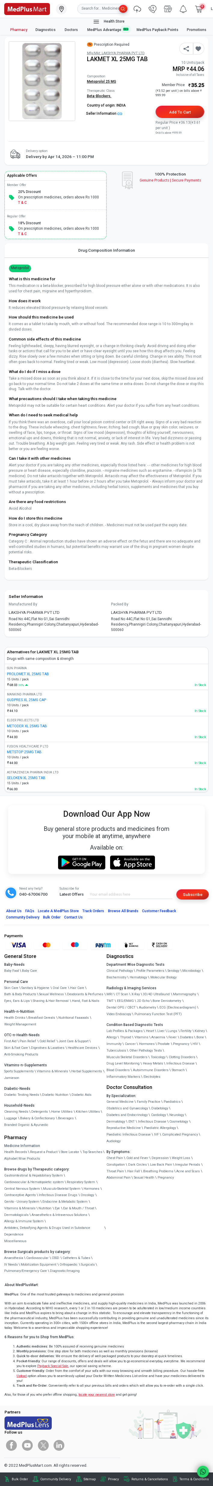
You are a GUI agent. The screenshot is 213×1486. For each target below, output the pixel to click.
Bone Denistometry (167, 1001)
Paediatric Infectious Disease (128, 1134)
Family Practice (148, 1102)
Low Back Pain (161, 1165)
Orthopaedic (69, 1265)
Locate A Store (58, 911)
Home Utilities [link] (62, 1112)
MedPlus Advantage (108, 29)
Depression (160, 1158)
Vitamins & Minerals (20, 1208)
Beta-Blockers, (99, 96)
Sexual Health (144, 1178)
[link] (27, 8)
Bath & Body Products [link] (20, 994)
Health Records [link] (15, 1152)
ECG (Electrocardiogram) (177, 1007)
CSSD (55, 1258)
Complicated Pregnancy (180, 1134)
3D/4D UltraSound (156, 994)
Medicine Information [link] (22, 1146)
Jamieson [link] (11, 1078)
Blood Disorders (118, 1070)
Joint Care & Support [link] (73, 1041)
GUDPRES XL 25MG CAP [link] (26, 700)
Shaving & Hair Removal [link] (51, 1001)
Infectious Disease (180, 1063)
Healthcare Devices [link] (82, 1048)
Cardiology (158, 1115)
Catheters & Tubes (76, 1258)
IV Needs (11, 1265)
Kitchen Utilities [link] (88, 1112)
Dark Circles (137, 1165)
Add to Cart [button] (179, 112)
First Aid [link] (10, 1041)
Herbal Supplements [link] (86, 1071)
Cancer (130, 1044)
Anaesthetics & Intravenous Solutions (59, 1215)
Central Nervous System (22, 1189)
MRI (109, 994)
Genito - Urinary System (21, 1202)
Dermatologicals (16, 1215)
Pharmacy (18, 30)
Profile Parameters (150, 971)
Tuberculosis (116, 1050)
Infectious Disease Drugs (58, 1195)
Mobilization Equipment (38, 1265)
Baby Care (29, 971)
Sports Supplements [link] (19, 1071)
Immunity (114, 1044)
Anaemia (158, 1037)
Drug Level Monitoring (123, 1063)
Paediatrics (172, 1102)
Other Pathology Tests (145, 1050)
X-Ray (135, 994)
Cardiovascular (37, 1258)
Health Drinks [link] (14, 1018)
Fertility (186, 1031)
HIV (195, 1044)
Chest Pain (114, 1158)
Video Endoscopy (118, 1014)
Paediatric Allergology (160, 1128)
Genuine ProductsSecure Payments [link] (170, 180)
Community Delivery (23, 917)
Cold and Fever (137, 1158)
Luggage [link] (10, 1118)
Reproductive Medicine (123, 1128)
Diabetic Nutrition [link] (55, 1095)
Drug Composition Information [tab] (106, 250)
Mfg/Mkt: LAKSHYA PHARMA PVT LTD (116, 53)
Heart (150, 1031)
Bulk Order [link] (20, 1479)
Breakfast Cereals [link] (41, 1018)
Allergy (111, 1037)
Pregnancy (181, 1044)
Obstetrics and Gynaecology (127, 1108)
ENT (131, 1122)
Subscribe (192, 894)
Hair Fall (133, 1171)
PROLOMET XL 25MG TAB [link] (28, 674)
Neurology (176, 1115)
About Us (14, 911)
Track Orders (93, 911)
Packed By (119, 604)
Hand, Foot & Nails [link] (85, 1001)
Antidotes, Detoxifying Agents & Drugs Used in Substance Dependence (47, 1231)
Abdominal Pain (118, 1178)
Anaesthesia (13, 1258)
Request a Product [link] (43, 1152)
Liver (161, 1031)
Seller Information (104, 113)
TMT (110, 1001)
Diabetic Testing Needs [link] (21, 1095)
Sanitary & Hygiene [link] (35, 988)
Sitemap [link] (90, 1479)
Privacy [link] (113, 1479)
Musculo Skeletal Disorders (126, 1057)
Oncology (87, 1195)
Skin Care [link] (11, 988)
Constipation (115, 1165)
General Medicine (120, 1102)
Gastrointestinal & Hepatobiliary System (33, 1175)
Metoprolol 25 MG (101, 81)
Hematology (138, 977)
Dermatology (115, 1122)
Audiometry (147, 1007)
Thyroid (125, 1037)
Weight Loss (181, 1158)
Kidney (200, 1031)
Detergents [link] (39, 1112)
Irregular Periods (187, 1165)
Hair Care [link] (77, 988)
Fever (172, 1037)
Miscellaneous (15, 1241)
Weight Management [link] (20, 1024)
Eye (57, 1208)
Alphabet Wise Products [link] (22, 1159)
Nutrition (45, 1208)
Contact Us (73, 917)
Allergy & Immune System (24, 1221)
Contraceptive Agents (20, 1195)
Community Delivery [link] (55, 1479)
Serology (173, 971)
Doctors (72, 30)
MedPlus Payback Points (157, 30)
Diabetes (186, 1037)
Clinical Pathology (119, 971)
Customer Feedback (159, 911)
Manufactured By (23, 604)
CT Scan (122, 994)
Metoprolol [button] (20, 268)
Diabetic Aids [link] (81, 1095)
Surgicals (88, 1265)
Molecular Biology (163, 977)
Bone (200, 1037)
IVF (156, 1134)
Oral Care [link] (60, 988)
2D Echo (143, 1001)
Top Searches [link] (92, 1152)
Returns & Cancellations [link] (149, 1479)
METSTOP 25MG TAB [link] (24, 752)
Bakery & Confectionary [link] (37, 1118)
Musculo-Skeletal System (61, 1189)
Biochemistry (116, 977)
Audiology (113, 1141)
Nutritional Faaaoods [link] (73, 1018)
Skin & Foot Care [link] (16, 1048)
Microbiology (191, 971)
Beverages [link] (66, 1118)
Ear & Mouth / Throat (78, 1208)
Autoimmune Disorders (150, 1070)
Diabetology (159, 1108)
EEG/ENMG (125, 1001)
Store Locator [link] (70, 1152)
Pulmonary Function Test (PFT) (158, 1014)
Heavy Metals (153, 1063)
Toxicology (158, 1057)
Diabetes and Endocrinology (127, 1115)
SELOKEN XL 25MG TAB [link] (26, 778)
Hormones (91, 1189)
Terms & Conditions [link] (194, 1479)
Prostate (164, 1044)
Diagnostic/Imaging (65, 1271)
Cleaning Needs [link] (16, 1112)
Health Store (109, 21)
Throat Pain (115, 1171)
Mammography (184, 994)
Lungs (172, 1031)
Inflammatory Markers (123, 1077)
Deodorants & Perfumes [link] (85, 994)
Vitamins (141, 1037)
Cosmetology (178, 1122)
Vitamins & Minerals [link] (52, 1071)
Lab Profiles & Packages (124, 1031)
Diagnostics (46, 30)
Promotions (196, 30)
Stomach (178, 1070)
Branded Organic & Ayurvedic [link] (26, 1125)
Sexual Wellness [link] (51, 994)
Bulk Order (51, 917)
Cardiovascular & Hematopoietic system (34, 1182)
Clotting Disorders (182, 1057)
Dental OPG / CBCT (121, 1007)
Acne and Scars (188, 1171)
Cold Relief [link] (47, 1041)
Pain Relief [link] (28, 1041)
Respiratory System (81, 1182)
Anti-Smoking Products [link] (21, 1054)
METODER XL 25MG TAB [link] (27, 726)
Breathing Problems (158, 1171)
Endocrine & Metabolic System (65, 1202)
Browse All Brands (123, 911)
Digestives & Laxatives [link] (47, 1048)
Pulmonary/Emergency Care (25, 1271)
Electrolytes (152, 1077)
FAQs (29, 911)
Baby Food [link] (11, 971)
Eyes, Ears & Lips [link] (17, 1001)
